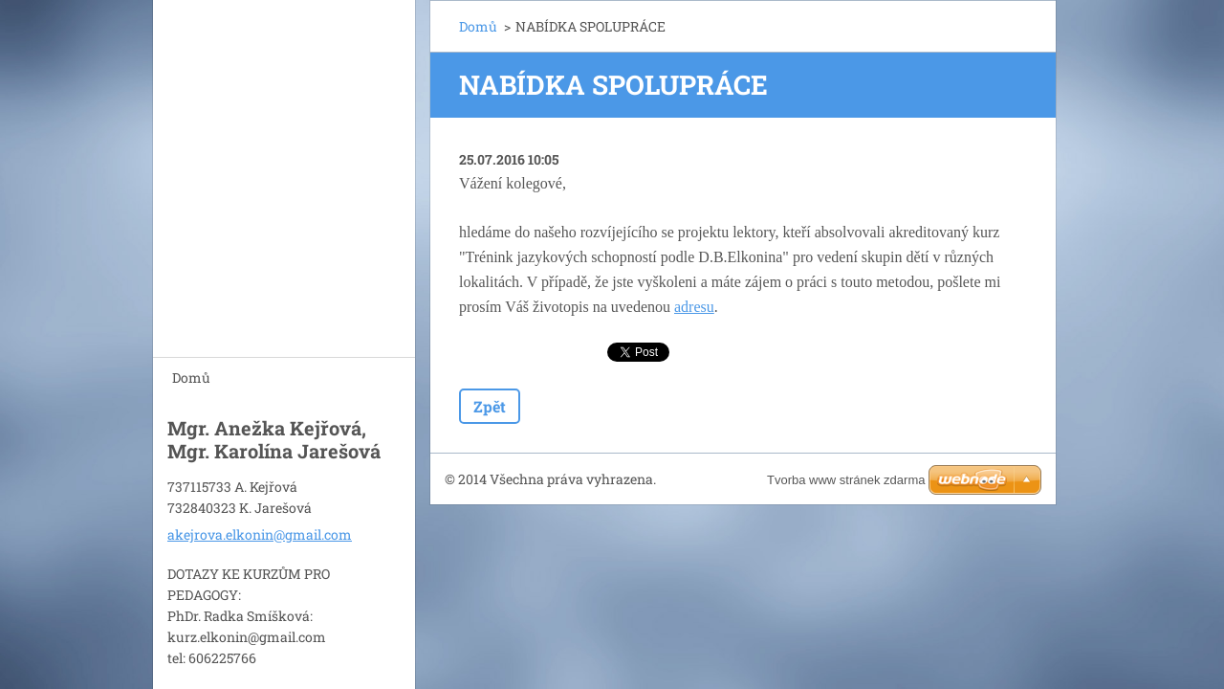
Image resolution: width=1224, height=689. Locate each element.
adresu (694, 307)
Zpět (489, 406)
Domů (191, 377)
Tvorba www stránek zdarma (846, 480)
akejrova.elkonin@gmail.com (259, 531)
